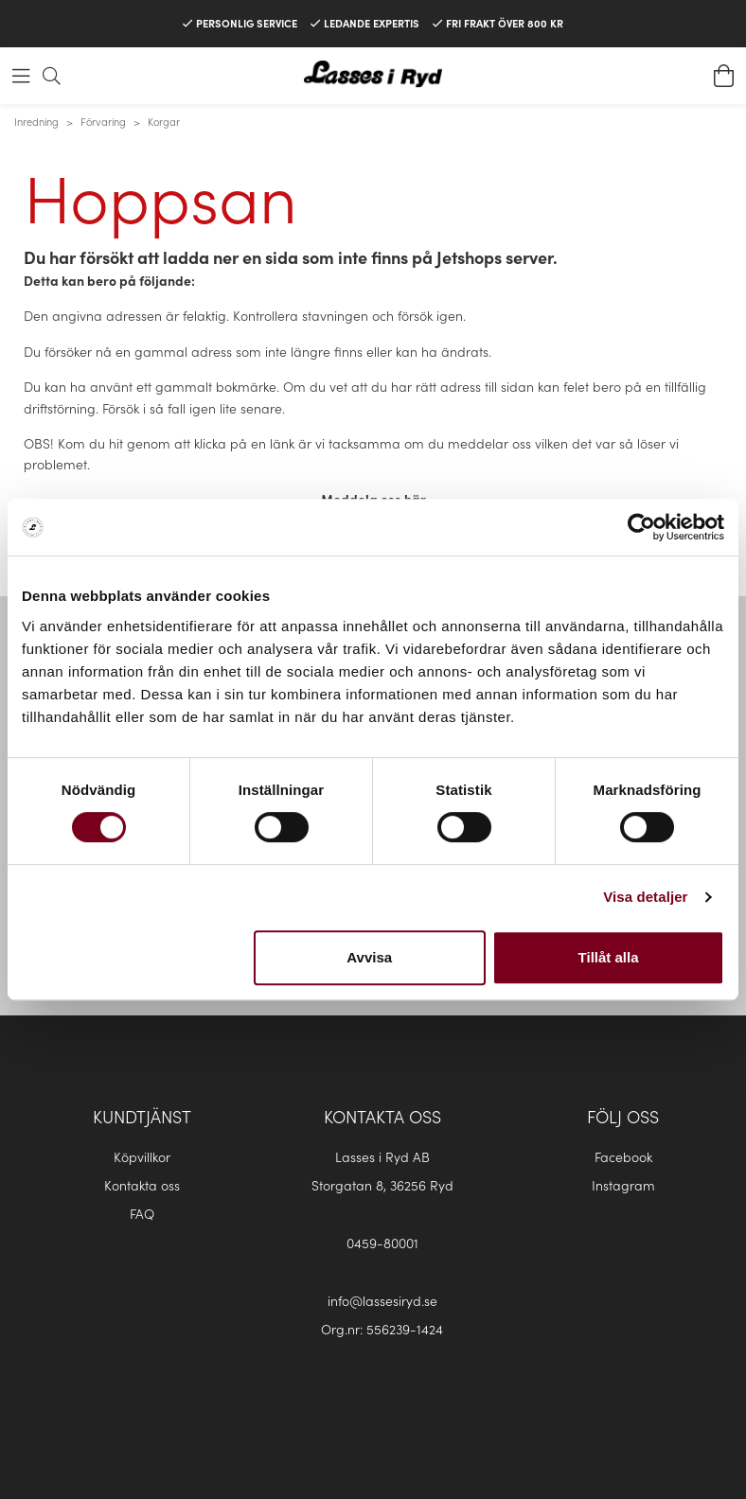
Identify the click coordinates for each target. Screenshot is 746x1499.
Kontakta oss (142, 1184)
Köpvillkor (142, 1156)
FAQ (142, 1213)
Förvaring (103, 121)
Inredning (36, 121)
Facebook (623, 1156)
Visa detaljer (645, 897)
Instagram (623, 1184)
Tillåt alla (608, 957)
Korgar (164, 121)
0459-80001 (382, 1242)
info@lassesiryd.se (382, 1300)
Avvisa (369, 957)
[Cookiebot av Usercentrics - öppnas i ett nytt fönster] (641, 527)
